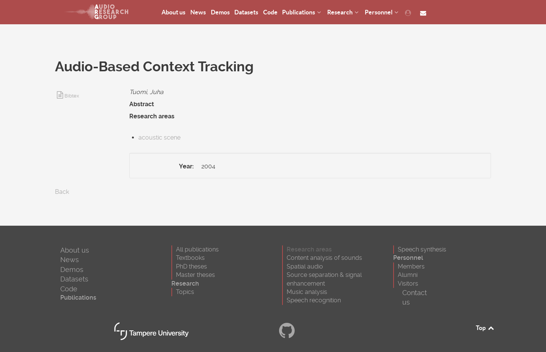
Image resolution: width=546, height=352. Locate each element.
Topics (185, 291)
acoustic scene (159, 137)
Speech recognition (314, 300)
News (69, 260)
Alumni (407, 274)
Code (68, 289)
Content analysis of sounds (324, 257)
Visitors (408, 283)
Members (411, 266)
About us (74, 250)
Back (62, 191)
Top (485, 327)
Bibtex (71, 96)
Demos (71, 269)
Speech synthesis (422, 249)
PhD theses (191, 266)
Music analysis (307, 291)
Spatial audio (305, 266)
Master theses (195, 274)
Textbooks (190, 257)
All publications (197, 249)
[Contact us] (424, 12)
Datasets (74, 279)
